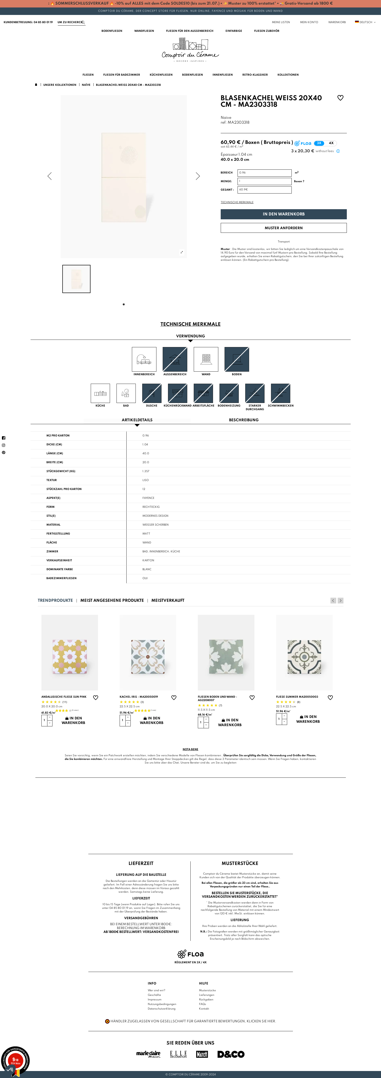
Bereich (227, 172)
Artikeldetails (137, 420)
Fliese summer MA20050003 (297, 697)
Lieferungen (206, 995)
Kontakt (204, 1008)
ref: (224, 123)
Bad (145, 551)
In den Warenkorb (284, 214)
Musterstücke (207, 990)
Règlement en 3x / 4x (190, 962)
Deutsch (365, 22)
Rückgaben (206, 999)
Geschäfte (154, 995)
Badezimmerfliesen (61, 578)
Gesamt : (227, 189)
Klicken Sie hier (261, 1021)
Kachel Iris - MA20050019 (139, 697)
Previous (334, 600)
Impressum (154, 999)
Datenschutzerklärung (161, 1008)
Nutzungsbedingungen (162, 1004)
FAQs (202, 1004)
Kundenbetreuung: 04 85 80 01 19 (28, 22)
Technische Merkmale (237, 202)
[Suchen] (72, 22)
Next (340, 600)
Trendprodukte (55, 601)
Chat (176, 762)
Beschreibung (243, 420)
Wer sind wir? (156, 990)
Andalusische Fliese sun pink (63, 697)
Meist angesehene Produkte (112, 601)
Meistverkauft (167, 601)
